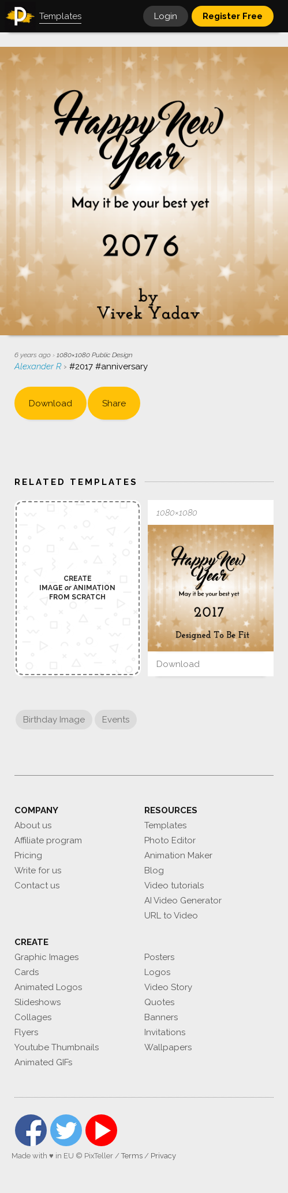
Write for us (37, 870)
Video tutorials (174, 885)
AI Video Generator (183, 900)
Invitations (164, 1032)
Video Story (168, 987)
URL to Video (171, 915)
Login (165, 16)
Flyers (26, 1032)
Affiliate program (48, 840)
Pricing (28, 855)
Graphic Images (46, 957)
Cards (26, 972)
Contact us (36, 885)
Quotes (159, 1002)
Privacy (163, 1155)
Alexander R (38, 366)
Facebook (31, 1130)
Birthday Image (54, 719)
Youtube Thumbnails (56, 1047)
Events (115, 719)
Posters (159, 957)
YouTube (101, 1130)
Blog (154, 870)
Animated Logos (48, 987)
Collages (32, 1017)
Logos (157, 972)
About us (32, 825)
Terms (132, 1155)
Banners (161, 1017)
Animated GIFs (43, 1062)
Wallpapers (168, 1047)
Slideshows (37, 1002)
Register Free (233, 16)
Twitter (66, 1130)
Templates (165, 825)
